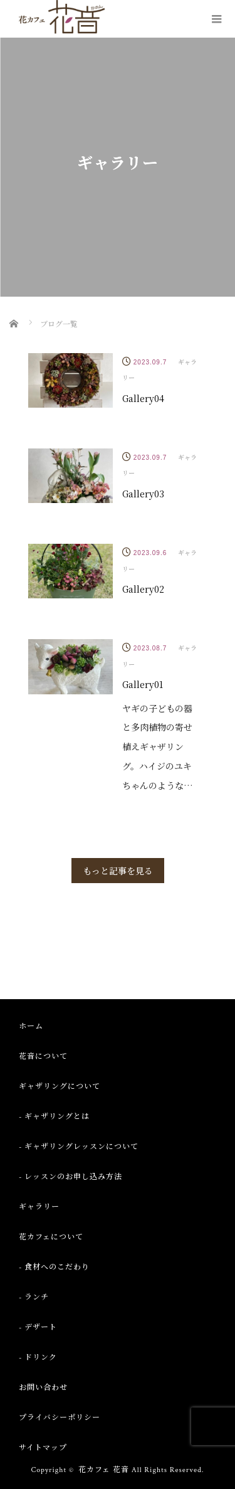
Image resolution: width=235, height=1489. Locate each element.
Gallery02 (143, 589)
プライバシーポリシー (59, 1418)
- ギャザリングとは (54, 1116)
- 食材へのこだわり (54, 1267)
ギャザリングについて (59, 1086)
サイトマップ (43, 1448)
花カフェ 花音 (103, 1470)
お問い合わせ (43, 1387)
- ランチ (34, 1297)
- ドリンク (38, 1357)
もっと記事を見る (118, 870)
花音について (43, 1056)
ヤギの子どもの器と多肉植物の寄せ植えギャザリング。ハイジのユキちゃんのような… (157, 747)
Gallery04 (143, 398)
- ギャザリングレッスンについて (78, 1147)
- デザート (38, 1327)
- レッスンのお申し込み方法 (70, 1177)
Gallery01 (142, 684)
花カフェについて (51, 1237)
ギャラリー (39, 1207)
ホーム (31, 1026)
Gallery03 (143, 493)
